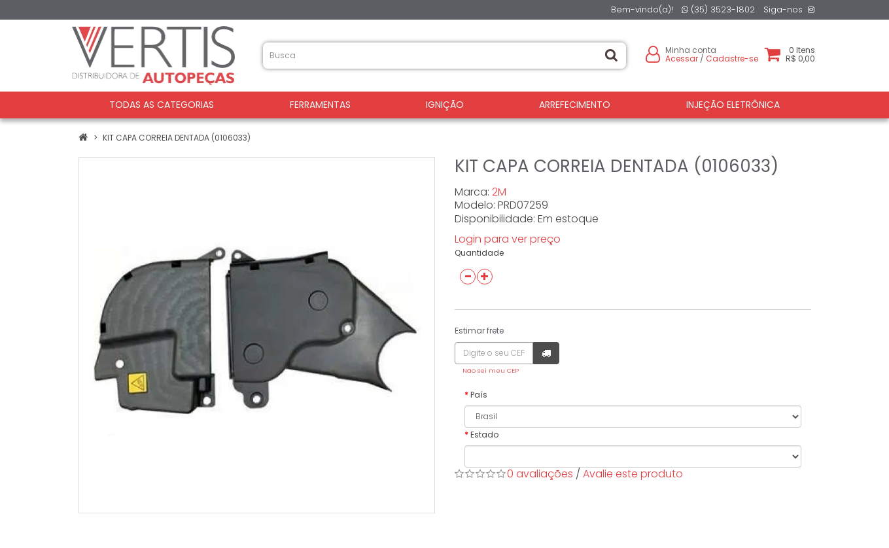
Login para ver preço (508, 239)
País (478, 394)
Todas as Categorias (161, 104)
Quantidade (479, 252)
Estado (484, 434)
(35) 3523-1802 (718, 9)
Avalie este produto (633, 473)
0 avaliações (540, 473)
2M (499, 191)
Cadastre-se (732, 58)
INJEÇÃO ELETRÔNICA (733, 104)
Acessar (681, 58)
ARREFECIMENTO (574, 104)
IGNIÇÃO (445, 104)
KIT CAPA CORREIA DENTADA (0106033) (177, 137)
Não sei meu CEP (490, 370)
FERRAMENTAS (320, 104)
